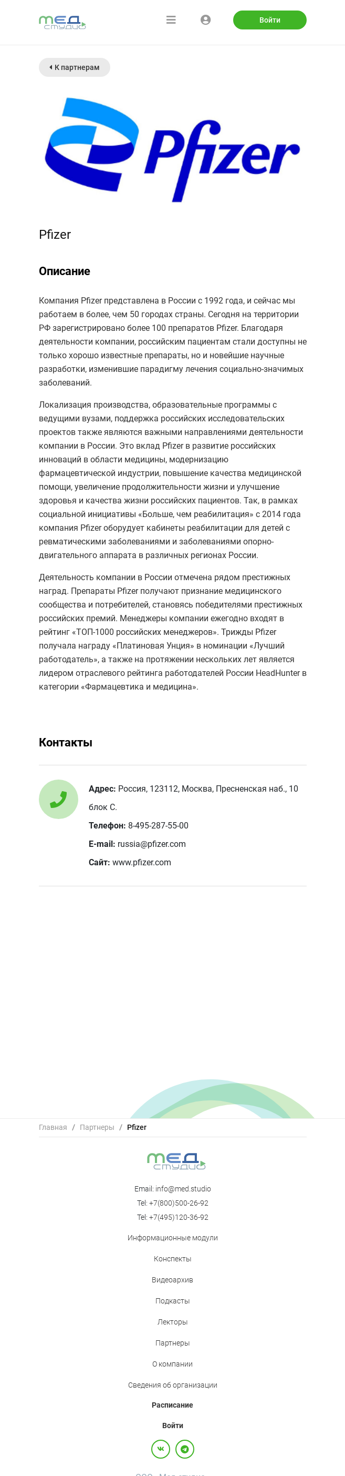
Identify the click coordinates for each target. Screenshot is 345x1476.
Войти (269, 20)
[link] (53, 1127)
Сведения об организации (172, 1385)
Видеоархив (172, 1280)
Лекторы (173, 1322)
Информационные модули (173, 1238)
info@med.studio (183, 1189)
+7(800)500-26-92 (178, 1203)
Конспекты (173, 1259)
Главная (53, 1127)
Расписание (172, 1405)
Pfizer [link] (137, 1127)
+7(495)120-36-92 (178, 1217)
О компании (172, 1364)
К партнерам (74, 67)
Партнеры (97, 1127)
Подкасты (172, 1301)
